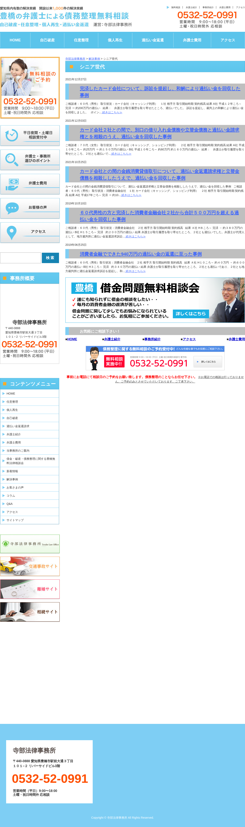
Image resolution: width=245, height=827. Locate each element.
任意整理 (81, 40)
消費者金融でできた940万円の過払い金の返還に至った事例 (141, 254)
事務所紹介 (208, 7)
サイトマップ (15, 520)
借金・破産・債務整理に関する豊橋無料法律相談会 (31, 461)
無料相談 (175, 7)
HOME (15, 40)
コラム (11, 495)
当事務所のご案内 (18, 450)
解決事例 (12, 479)
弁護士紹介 (191, 7)
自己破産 (47, 40)
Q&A (10, 503)
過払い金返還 (153, 40)
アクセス (240, 7)
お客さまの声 (15, 487)
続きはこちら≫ (111, 112)
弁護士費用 (225, 7)
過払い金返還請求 (18, 426)
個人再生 (115, 40)
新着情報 (12, 471)
